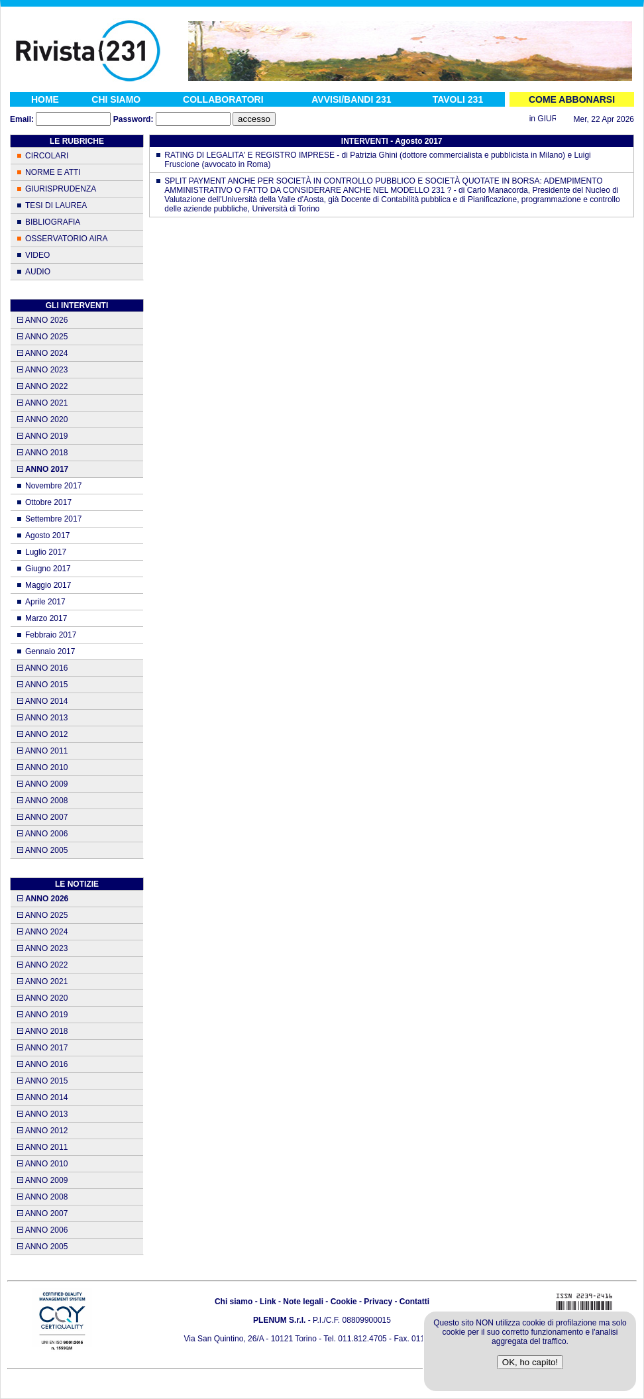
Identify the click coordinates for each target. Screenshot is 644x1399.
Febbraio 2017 (50, 635)
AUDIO (37, 271)
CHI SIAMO (115, 99)
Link (268, 1301)
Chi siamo (233, 1301)
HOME (45, 99)
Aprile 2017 (45, 601)
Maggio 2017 (48, 585)
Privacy (378, 1301)
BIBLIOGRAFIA (52, 222)
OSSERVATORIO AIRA (66, 238)
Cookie (344, 1301)
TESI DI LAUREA (56, 205)
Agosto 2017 (47, 535)
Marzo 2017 (46, 618)
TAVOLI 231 (458, 99)
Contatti (414, 1301)
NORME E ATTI (53, 172)
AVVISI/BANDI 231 (351, 99)
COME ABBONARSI (572, 99)
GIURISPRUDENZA (60, 189)
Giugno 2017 (48, 568)
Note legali (303, 1301)
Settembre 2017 (53, 519)
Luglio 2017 (45, 552)
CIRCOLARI (46, 155)
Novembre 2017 (53, 485)
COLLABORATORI (223, 99)
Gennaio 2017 (50, 651)
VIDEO (37, 255)
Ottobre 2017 (48, 502)
